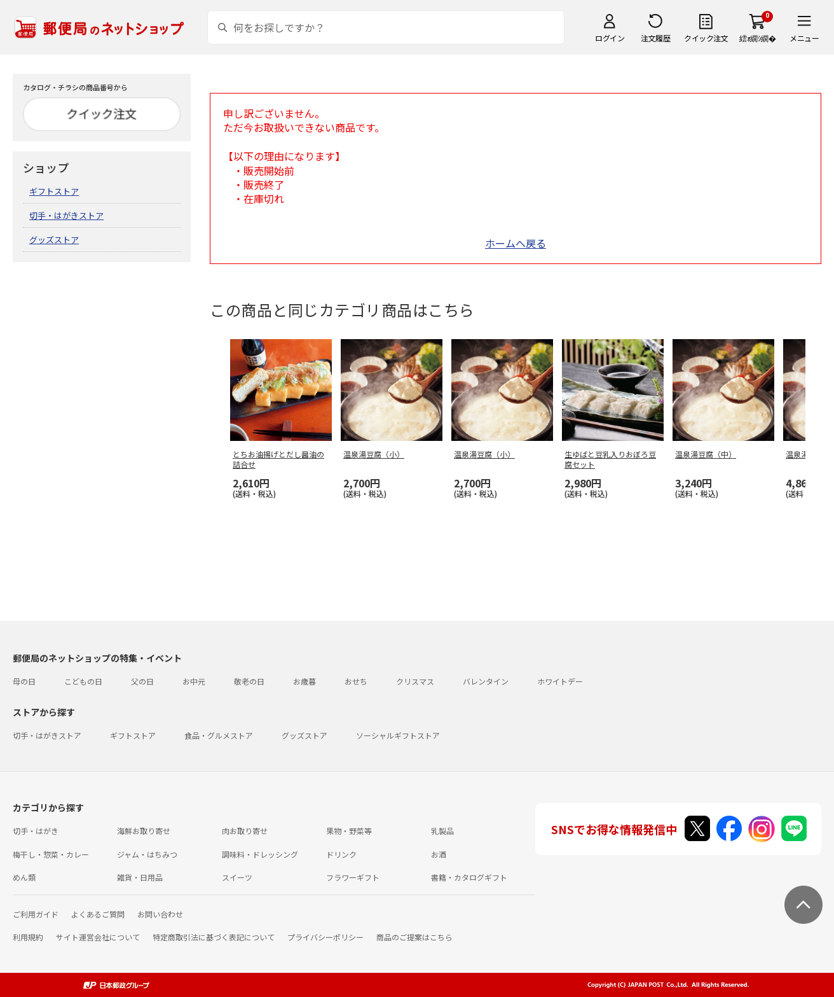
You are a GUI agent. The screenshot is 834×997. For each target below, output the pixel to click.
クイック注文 (706, 37)
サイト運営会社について (98, 936)
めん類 (24, 877)
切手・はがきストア (66, 215)
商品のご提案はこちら (414, 936)
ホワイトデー (560, 681)
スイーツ (237, 877)
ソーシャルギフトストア (398, 735)
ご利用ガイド (35, 914)
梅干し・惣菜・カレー (51, 854)
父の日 (142, 681)
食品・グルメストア (218, 735)
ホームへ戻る (515, 243)
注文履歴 (655, 37)
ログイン (609, 37)
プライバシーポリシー (325, 936)
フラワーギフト (352, 877)
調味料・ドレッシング (260, 854)
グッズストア (54, 240)
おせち (356, 681)
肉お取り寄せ (245, 830)
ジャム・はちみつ (147, 854)
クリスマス (415, 681)
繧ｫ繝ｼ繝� (757, 37)
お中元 (193, 681)
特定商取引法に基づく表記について (214, 936)
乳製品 (442, 830)
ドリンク (341, 854)
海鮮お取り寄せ (143, 830)
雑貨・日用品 (140, 877)
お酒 (438, 854)
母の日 (24, 681)
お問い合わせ (160, 914)
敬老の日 (249, 681)
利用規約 (28, 936)
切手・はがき (35, 830)
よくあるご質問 (98, 914)
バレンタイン (486, 681)
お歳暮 (304, 681)
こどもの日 (83, 681)
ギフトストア (54, 191)
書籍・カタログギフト (469, 877)
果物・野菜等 (349, 830)
